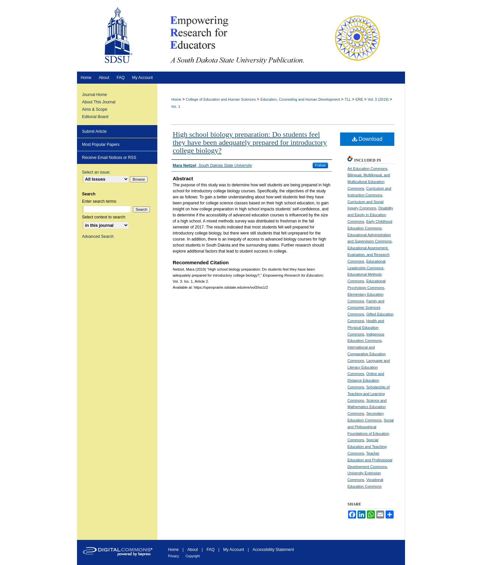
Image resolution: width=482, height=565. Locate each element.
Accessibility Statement (273, 549)
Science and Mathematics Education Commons (367, 407)
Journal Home (94, 94)
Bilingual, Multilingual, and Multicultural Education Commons (368, 181)
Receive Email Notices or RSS (109, 157)
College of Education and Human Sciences (221, 99)
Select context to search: (104, 217)
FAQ (211, 549)
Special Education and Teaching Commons (367, 446)
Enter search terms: (99, 201)
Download (367, 139)
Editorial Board (95, 116)
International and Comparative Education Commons (366, 354)
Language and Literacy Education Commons (368, 367)
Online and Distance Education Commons (365, 380)
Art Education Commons (367, 169)
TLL (347, 99)
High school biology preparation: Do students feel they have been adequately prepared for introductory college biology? (250, 142)
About (192, 549)
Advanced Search (98, 236)
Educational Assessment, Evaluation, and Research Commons (368, 254)
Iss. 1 (175, 106)
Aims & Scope (94, 109)
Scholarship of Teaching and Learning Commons (368, 393)
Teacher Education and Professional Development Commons (369, 460)
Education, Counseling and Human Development (300, 99)
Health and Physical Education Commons (365, 327)
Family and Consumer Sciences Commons (365, 307)
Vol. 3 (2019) (378, 99)
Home (176, 99)
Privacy (173, 556)
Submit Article (94, 131)
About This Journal (98, 102)
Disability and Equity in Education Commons (370, 214)
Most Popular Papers (100, 144)
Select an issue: (96, 172)
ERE (359, 99)
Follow (320, 165)
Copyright (192, 556)
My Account (233, 549)
